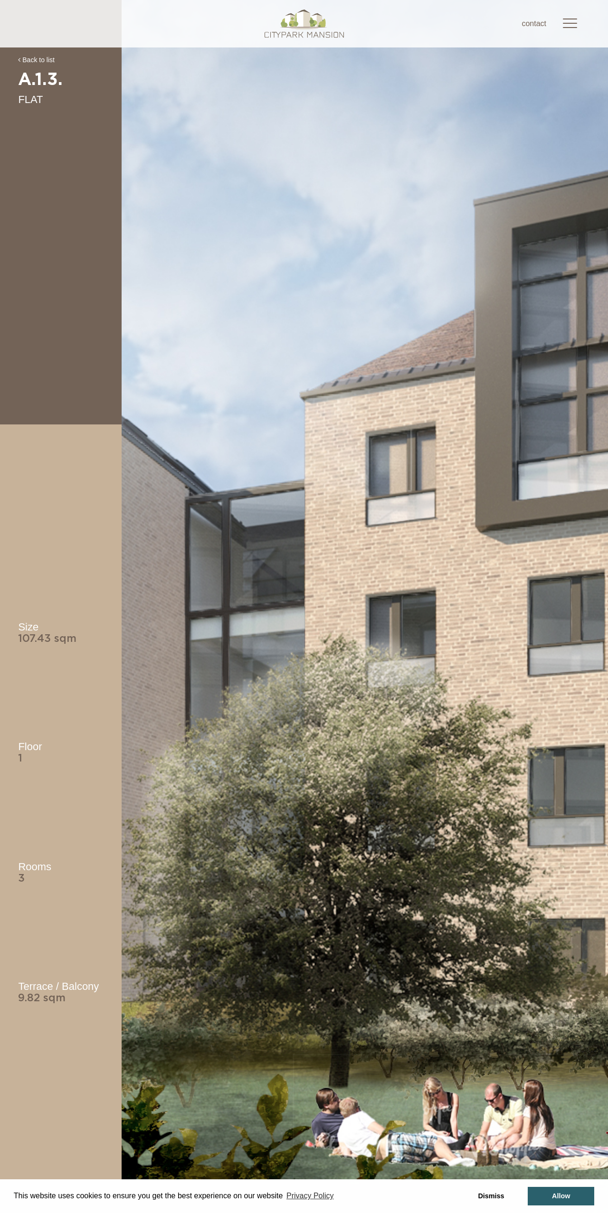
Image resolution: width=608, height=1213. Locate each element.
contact (534, 23)
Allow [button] (561, 1196)
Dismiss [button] (491, 1196)
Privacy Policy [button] (310, 1196)
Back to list (36, 60)
